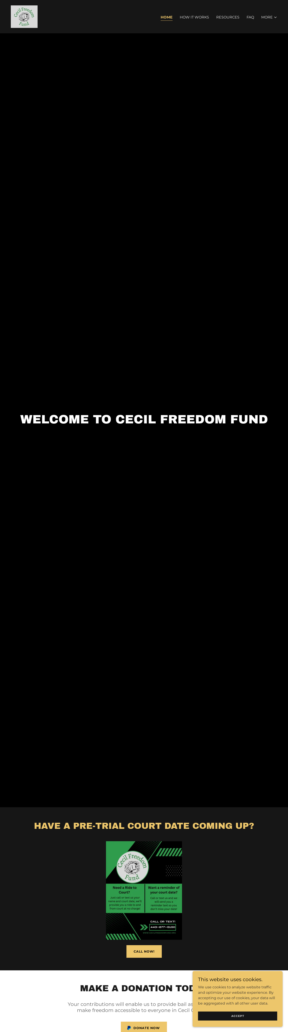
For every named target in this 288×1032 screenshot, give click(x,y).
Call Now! (144, 951)
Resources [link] (227, 17)
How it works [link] (194, 17)
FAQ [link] (250, 17)
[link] (24, 16)
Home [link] (167, 17)
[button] (269, 17)
